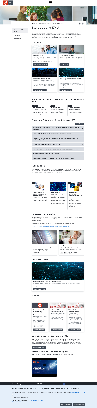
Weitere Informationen (16, 401)
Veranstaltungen (17, 38)
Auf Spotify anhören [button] (39, 329)
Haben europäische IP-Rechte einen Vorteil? (58, 153)
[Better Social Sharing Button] (83, 24)
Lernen (70, 2)
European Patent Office (70, 384)
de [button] (90, 2)
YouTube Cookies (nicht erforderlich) (20, 397)
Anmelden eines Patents (42, 2)
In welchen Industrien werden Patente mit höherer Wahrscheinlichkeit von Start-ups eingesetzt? (58, 139)
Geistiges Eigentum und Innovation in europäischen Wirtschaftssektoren (39, 194)
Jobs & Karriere (41, 384)
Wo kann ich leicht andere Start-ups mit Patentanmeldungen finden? (58, 158)
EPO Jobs (78, 384)
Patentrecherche (33, 2)
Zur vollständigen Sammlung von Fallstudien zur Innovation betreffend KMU (51, 226)
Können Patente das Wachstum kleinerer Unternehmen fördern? (58, 134)
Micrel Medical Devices (65, 245)
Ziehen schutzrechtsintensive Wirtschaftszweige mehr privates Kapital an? (58, 149)
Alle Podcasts (37, 299)
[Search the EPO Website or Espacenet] (88, 3)
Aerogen (35, 245)
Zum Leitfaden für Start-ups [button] (41, 64)
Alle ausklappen (79, 123)
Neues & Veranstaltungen (61, 2)
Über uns (75, 2)
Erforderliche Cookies (17, 394)
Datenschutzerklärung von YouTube (77, 392)
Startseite (25, 2)
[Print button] (80, 24)
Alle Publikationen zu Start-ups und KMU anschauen (46, 178)
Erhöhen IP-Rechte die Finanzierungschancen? (58, 144)
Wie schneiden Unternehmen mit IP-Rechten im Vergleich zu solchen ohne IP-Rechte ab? (58, 128)
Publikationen (17, 35)
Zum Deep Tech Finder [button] (66, 90)
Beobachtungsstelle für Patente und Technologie (42, 23)
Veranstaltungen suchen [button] (40, 90)
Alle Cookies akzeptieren (79, 404)
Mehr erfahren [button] (65, 64)
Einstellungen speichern (66, 404)
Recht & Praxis (52, 2)
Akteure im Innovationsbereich (19, 24)
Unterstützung (16, 384)
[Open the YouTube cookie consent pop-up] (44, 365)
